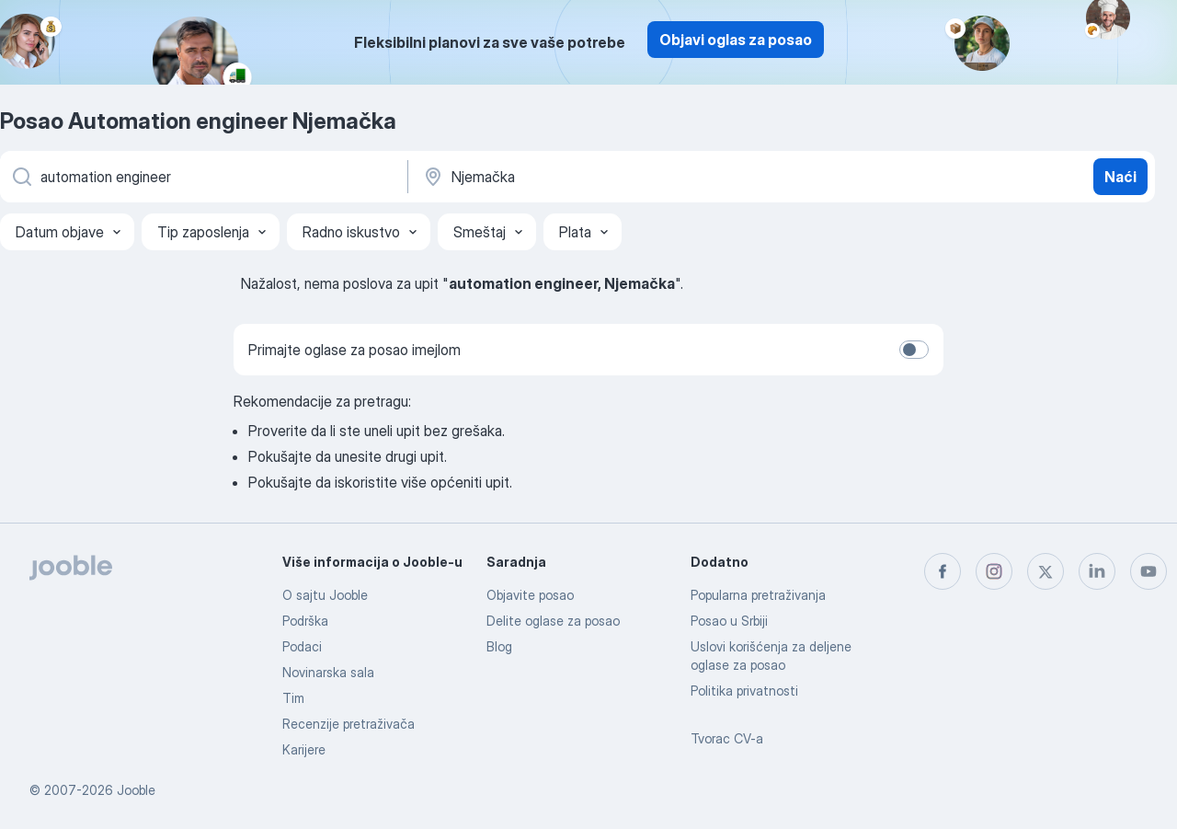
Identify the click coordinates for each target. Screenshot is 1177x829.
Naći (1120, 176)
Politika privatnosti (744, 690)
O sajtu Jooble (325, 595)
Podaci (302, 646)
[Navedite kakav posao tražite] (202, 176)
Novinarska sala (328, 672)
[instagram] (994, 571)
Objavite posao (530, 595)
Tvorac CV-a (727, 738)
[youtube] (1148, 571)
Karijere (304, 749)
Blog (499, 646)
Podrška (305, 620)
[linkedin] (1097, 571)
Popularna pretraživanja (758, 595)
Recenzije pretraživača (348, 723)
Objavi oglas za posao (735, 39)
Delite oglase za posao (553, 620)
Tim (293, 698)
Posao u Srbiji (729, 620)
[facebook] (942, 571)
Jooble (136, 790)
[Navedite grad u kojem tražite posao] (613, 176)
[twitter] (1045, 571)
